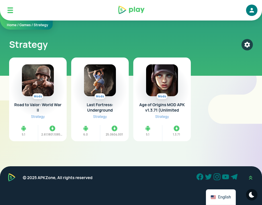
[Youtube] (226, 177)
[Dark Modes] (251, 194)
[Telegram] (235, 177)
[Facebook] (201, 177)
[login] (251, 10)
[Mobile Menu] (10, 10)
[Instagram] (218, 177)
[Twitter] (209, 177)
